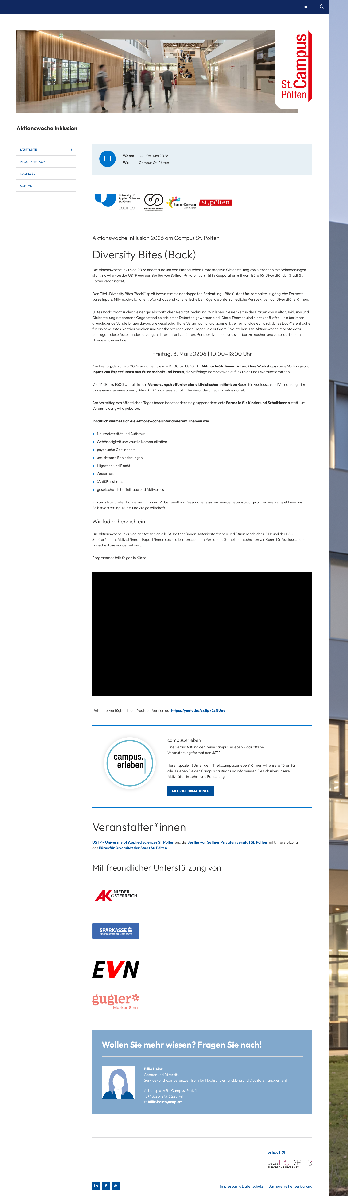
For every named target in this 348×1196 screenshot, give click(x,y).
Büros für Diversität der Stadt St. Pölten (133, 847)
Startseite (28, 149)
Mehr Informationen (190, 791)
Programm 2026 (32, 161)
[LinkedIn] (96, 1186)
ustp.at (276, 1152)
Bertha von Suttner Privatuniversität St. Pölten (227, 842)
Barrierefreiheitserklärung (290, 1186)
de (306, 7)
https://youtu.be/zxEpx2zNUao (198, 710)
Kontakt (27, 185)
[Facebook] (106, 1186)
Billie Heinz (153, 1069)
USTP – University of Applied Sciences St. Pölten (133, 842)
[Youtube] (116, 1186)
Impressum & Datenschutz (241, 1186)
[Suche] (322, 7)
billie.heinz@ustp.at (165, 1101)
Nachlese (27, 173)
